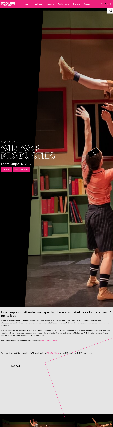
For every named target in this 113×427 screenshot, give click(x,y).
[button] (110, 11)
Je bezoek (39, 4)
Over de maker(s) (21, 169)
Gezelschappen (63, 4)
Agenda (28, 4)
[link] (105, 4)
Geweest (7, 169)
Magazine (50, 4)
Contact (86, 4)
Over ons (76, 4)
